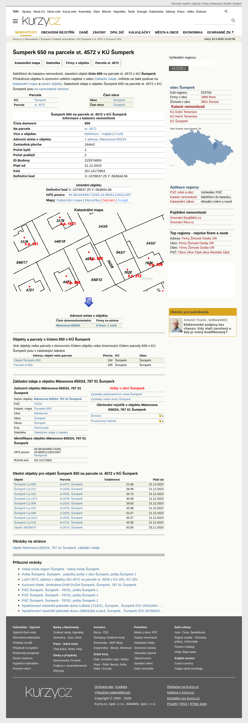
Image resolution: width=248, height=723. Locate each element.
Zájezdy (196, 3)
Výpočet (34, 627)
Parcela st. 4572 (107, 63)
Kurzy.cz (17, 39)
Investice (99, 627)
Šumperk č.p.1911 (26, 517)
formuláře (147, 668)
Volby (178, 652)
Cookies (121, 687)
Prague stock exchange (189, 668)
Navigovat (40, 455)
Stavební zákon (143, 663)
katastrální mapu (25, 84)
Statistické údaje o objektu (51, 432)
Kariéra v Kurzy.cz (180, 692)
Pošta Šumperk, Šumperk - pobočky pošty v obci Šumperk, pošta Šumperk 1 (79, 574)
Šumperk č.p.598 (25, 513)
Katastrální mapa (27, 63)
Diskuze (201, 11)
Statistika (53, 63)
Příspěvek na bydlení (25, 648)
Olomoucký (41, 427)
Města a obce (167, 32)
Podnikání (140, 627)
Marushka (92, 200)
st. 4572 (40, 104)
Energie (142, 11)
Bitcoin (106, 11)
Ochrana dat (104, 687)
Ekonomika (193, 32)
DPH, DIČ (117, 32)
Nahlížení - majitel (98, 134)
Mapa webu (189, 652)
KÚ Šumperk (179, 121)
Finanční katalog (184, 646)
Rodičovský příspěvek (26, 653)
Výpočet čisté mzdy (24, 632)
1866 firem (208, 97)
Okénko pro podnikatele (189, 312)
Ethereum (126, 648)
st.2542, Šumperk (71, 494)
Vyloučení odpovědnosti (112, 692)
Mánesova (41, 413)
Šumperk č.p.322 (25, 494)
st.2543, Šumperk (71, 517)
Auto (177, 632)
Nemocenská (61, 660)
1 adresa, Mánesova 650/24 (105, 139)
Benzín (114, 664)
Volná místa (70, 643)
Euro (70, 637)
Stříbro (124, 659)
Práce (181, 11)
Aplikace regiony (184, 187)
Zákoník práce (142, 658)
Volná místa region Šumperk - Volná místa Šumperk (60, 569)
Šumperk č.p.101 (25, 508)
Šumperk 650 (42, 408)
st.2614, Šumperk (71, 527)
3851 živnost (210, 102)
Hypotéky (119, 11)
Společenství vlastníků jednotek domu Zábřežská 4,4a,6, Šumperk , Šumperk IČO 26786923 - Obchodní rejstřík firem (93, 611)
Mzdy (119, 642)
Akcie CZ (39, 11)
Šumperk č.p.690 (25, 484)
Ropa (97, 664)
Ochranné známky (223, 32)
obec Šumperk (182, 87)
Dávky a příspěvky (65, 655)
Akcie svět (53, 11)
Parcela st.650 (23, 365)
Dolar (78, 637)
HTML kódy (198, 704)
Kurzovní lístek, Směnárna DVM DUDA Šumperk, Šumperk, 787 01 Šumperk (79, 585)
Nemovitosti (31, 39)
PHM (105, 664)
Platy (79, 649)
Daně (83, 32)
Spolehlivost (197, 632)
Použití (172, 704)
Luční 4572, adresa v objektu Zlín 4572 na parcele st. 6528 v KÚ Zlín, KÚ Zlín (79, 579)
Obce (182, 252)
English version (185, 658)
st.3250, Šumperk (71, 513)
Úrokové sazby (62, 632)
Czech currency (184, 663)
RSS (183, 704)
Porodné (76, 660)
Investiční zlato (110, 659)
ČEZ (105, 632)
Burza (97, 632)
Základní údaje (106, 79)
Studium (237, 3)
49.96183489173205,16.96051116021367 (100, 195)
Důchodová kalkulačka (26, 637)
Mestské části (219, 252)
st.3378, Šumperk (71, 508)
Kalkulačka (156, 11)
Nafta (123, 664)
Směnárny (59, 637)
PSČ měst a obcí (182, 192)
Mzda (71, 649)
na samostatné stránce (51, 89)
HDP (112, 642)
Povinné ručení (22, 668)
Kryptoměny (101, 648)
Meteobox (216, 3)
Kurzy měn (69, 11)
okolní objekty (52, 84)
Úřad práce (59, 649)
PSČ (154, 632)
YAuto (206, 3)
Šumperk (40, 100)
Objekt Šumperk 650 (27, 360)
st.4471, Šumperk (71, 484)
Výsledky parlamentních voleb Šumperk (116, 394)
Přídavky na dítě (22, 642)
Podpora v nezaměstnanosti (70, 665)
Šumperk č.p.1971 (26, 498)
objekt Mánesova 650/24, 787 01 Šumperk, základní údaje (56, 548)
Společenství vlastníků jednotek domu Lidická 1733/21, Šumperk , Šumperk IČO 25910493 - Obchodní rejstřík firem (93, 606)
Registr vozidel (183, 637)
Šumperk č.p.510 (25, 522)
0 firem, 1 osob (106, 325)
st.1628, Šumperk (71, 489)
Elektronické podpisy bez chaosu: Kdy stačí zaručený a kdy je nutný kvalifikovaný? (207, 328)
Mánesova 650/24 (68, 325)
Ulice (190, 252)
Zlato (96, 11)
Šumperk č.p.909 (25, 503)
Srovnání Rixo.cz (182, 222)
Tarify (131, 11)
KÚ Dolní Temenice (183, 112)
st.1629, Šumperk (71, 503)
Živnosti (96, 415)
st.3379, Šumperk (71, 498)
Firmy (186, 238)
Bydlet (227, 3)
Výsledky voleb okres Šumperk (111, 399)
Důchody (58, 670)
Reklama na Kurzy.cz (183, 687)
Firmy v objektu (77, 63)
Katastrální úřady (144, 642)
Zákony (170, 11)
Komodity (85, 11)
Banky (57, 627)
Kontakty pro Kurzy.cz (183, 698)
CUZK (119, 134)
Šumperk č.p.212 (25, 489)
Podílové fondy (115, 637)
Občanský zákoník (145, 653)
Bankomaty (71, 627)
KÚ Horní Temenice (183, 116)
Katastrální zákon (182, 201)
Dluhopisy (99, 637)
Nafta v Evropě (102, 668)
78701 (38, 404)
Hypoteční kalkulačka (25, 663)
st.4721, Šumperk (71, 522)
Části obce (202, 252)
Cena (185, 632)
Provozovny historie (103, 421)
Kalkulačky (140, 32)
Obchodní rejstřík (180, 3)
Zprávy (26, 11)
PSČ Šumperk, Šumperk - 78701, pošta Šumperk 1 (60, 590)
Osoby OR (209, 238)
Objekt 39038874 (25, 527)
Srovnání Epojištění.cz (185, 218)
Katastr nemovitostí (188, 107)
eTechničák (191, 641)
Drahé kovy (101, 654)
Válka (190, 11)
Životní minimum (23, 658)
